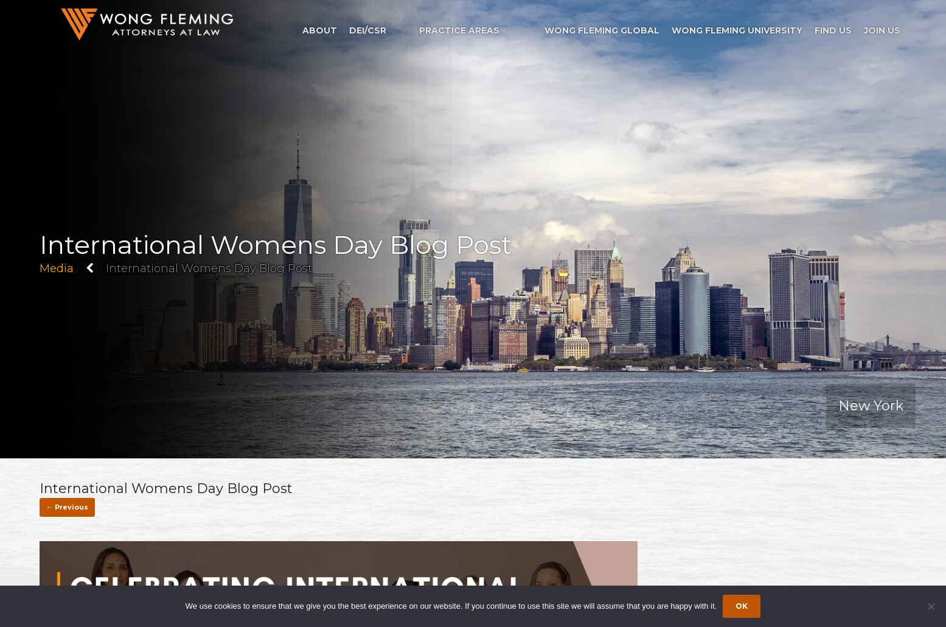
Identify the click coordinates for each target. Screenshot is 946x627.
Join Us (882, 30)
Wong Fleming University (737, 30)
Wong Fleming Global (601, 30)
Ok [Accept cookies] (742, 606)
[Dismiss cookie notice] (931, 606)
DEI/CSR (367, 30)
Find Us (833, 30)
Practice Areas (459, 30)
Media (57, 268)
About (319, 30)
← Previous (67, 507)
